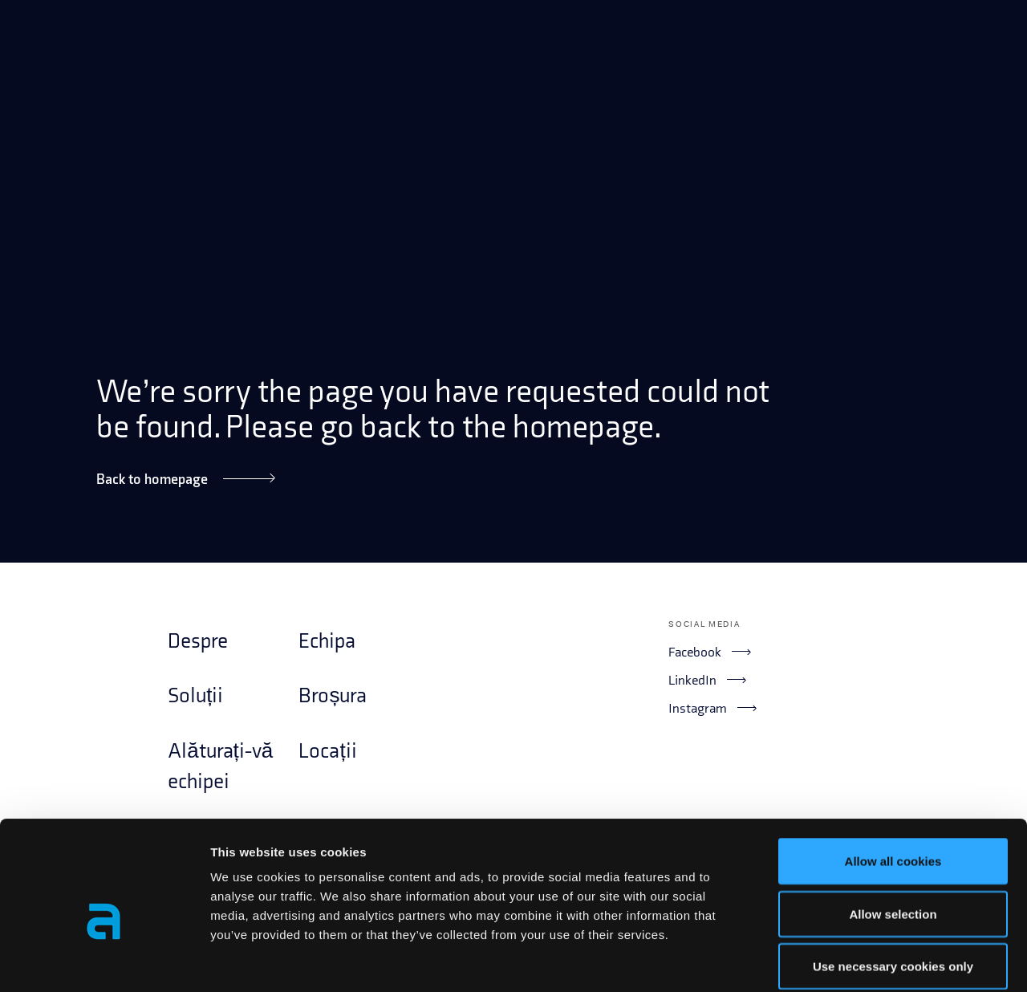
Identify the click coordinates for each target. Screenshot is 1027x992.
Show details (842, 960)
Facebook (709, 652)
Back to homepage (185, 479)
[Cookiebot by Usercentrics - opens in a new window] (104, 961)
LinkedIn (706, 680)
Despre (198, 641)
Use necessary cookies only (893, 886)
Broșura (332, 696)
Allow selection (892, 834)
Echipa (326, 641)
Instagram (712, 708)
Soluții (195, 696)
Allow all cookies (893, 781)
